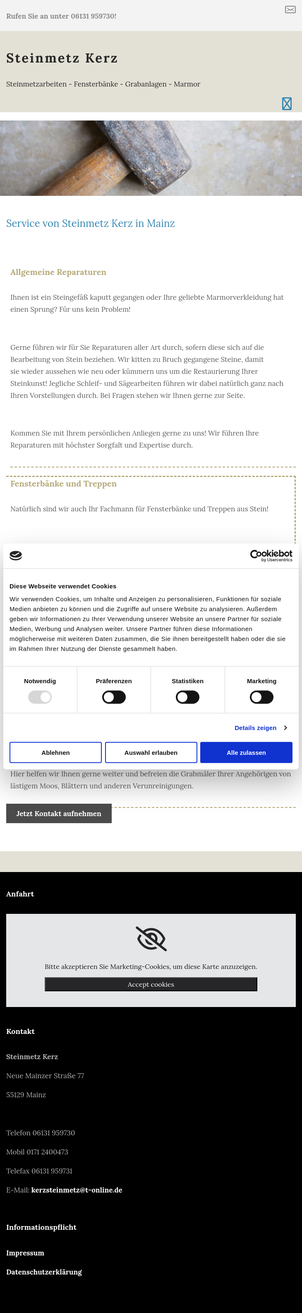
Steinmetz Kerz (62, 58)
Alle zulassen (246, 752)
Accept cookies (151, 984)
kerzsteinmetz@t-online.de (76, 1190)
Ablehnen (55, 752)
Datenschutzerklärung (44, 1272)
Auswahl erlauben (151, 752)
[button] (59, 813)
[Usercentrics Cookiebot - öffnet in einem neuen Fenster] (256, 555)
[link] (151, 939)
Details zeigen (255, 727)
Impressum (25, 1253)
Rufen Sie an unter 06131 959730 (60, 16)
